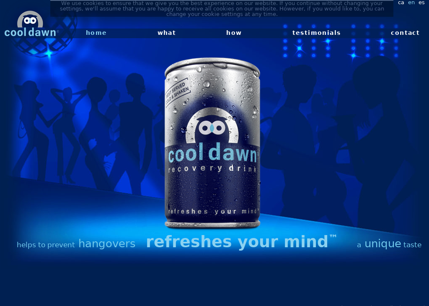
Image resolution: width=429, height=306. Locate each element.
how (234, 32)
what (167, 32)
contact (405, 32)
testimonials (316, 32)
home (96, 32)
